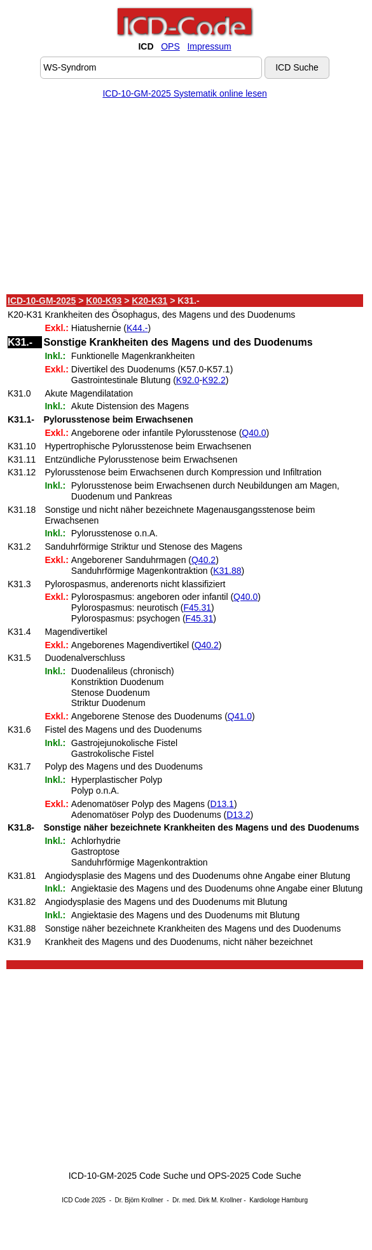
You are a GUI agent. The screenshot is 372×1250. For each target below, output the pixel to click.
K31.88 (227, 571)
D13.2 (238, 815)
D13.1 (222, 804)
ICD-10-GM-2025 (42, 301)
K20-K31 (149, 301)
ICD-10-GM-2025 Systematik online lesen (184, 93)
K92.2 (214, 380)
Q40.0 (254, 433)
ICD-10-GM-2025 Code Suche (128, 1176)
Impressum (209, 46)
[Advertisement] (184, 199)
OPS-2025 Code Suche (254, 1176)
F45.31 (197, 607)
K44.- (137, 328)
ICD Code (76, 1200)
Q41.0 (240, 716)
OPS (170, 46)
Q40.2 (203, 560)
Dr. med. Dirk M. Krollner (207, 1200)
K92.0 (188, 380)
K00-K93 (103, 301)
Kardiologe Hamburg (278, 1200)
